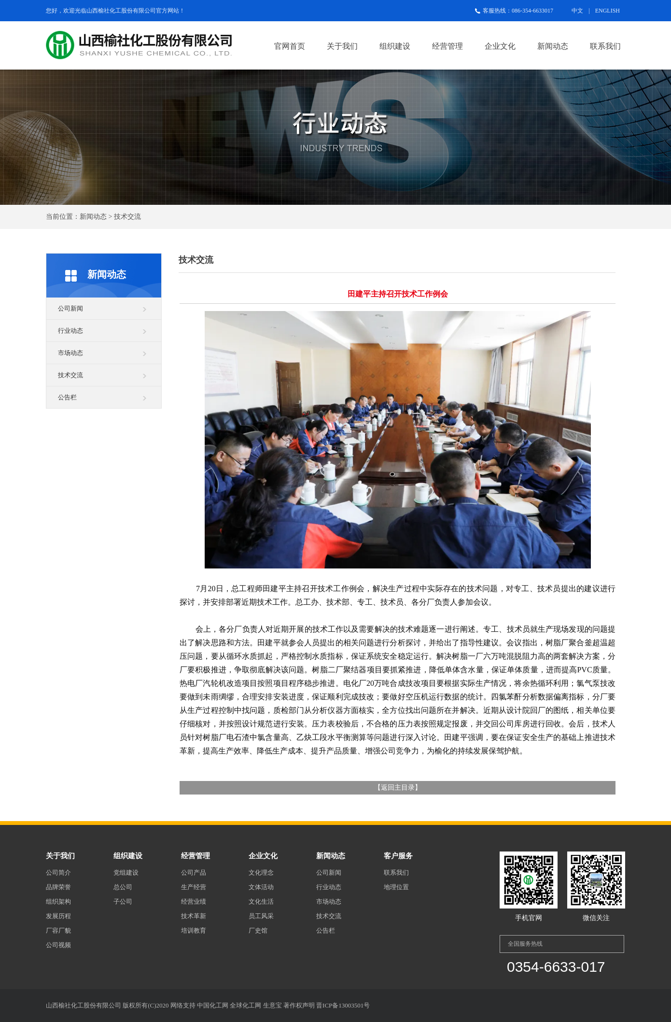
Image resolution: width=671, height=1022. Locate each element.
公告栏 (67, 397)
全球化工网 (245, 1005)
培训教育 (193, 930)
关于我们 (342, 46)
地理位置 (396, 887)
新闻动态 (552, 46)
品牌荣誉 (58, 887)
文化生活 (261, 901)
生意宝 (272, 1005)
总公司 (122, 887)
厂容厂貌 (58, 930)
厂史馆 (258, 930)
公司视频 (58, 945)
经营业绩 (193, 901)
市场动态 (70, 352)
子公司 (122, 901)
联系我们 (605, 46)
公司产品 (193, 872)
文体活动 (261, 887)
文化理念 (261, 872)
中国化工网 (212, 1005)
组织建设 (394, 46)
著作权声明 (299, 1005)
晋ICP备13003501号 (343, 1005)
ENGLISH (607, 10)
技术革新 (193, 916)
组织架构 (58, 901)
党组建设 (126, 872)
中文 (577, 10)
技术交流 (70, 375)
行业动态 (70, 330)
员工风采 (261, 916)
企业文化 (500, 46)
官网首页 (289, 46)
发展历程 (58, 916)
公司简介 (58, 872)
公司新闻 (70, 308)
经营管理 (447, 46)
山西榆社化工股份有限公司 (121, 10)
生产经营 (193, 887)
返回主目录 (398, 787)
